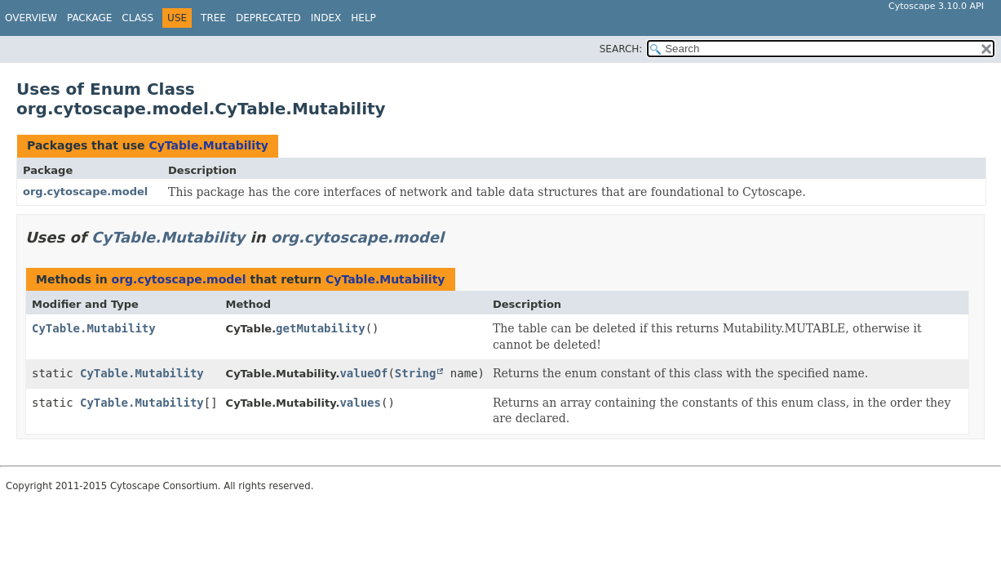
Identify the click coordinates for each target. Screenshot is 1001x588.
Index (326, 18)
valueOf (363, 373)
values (360, 402)
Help (363, 18)
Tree (213, 18)
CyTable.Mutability (208, 145)
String (415, 373)
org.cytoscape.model (85, 191)
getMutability (320, 328)
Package (89, 18)
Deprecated (268, 18)
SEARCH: (621, 49)
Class (137, 18)
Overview (31, 18)
